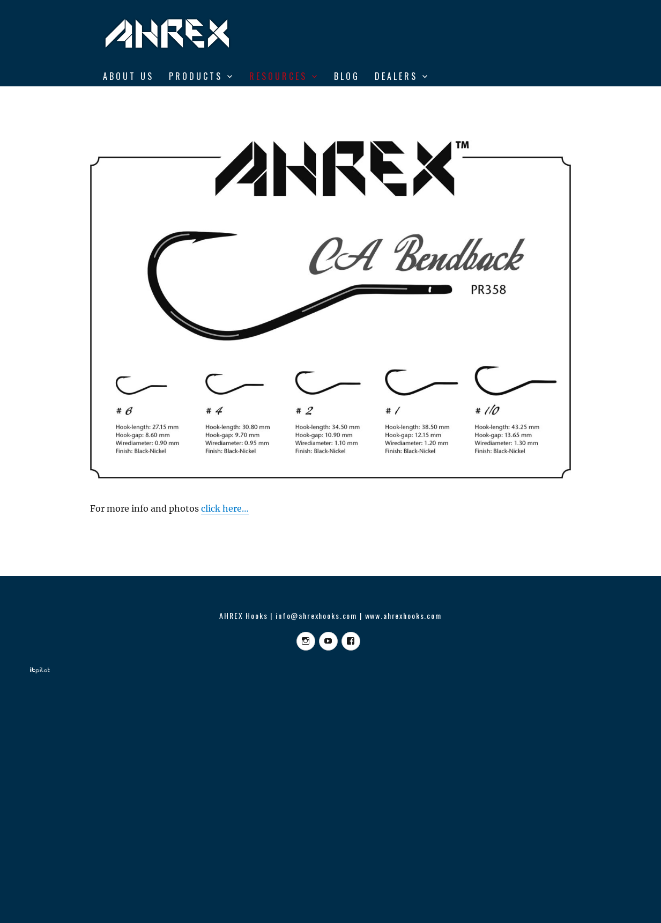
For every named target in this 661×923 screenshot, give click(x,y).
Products (195, 76)
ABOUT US (128, 76)
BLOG (347, 76)
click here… (225, 508)
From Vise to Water (157, 98)
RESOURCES (278, 76)
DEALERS (396, 76)
